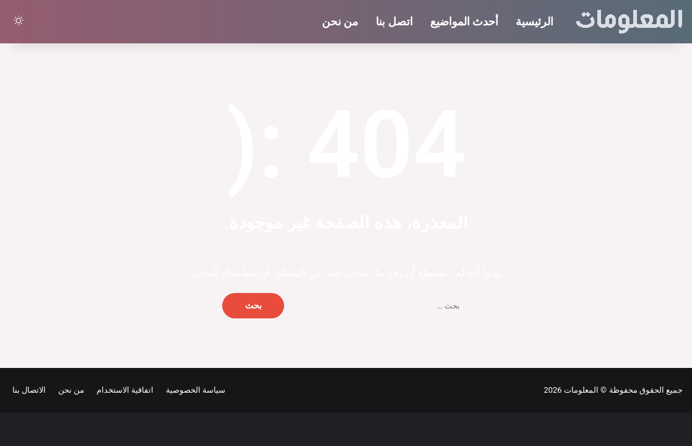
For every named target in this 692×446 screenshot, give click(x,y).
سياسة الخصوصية (193, 390)
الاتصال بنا (29, 390)
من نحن (340, 21)
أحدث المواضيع (464, 21)
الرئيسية (534, 21)
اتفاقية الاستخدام (123, 390)
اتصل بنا (394, 21)
